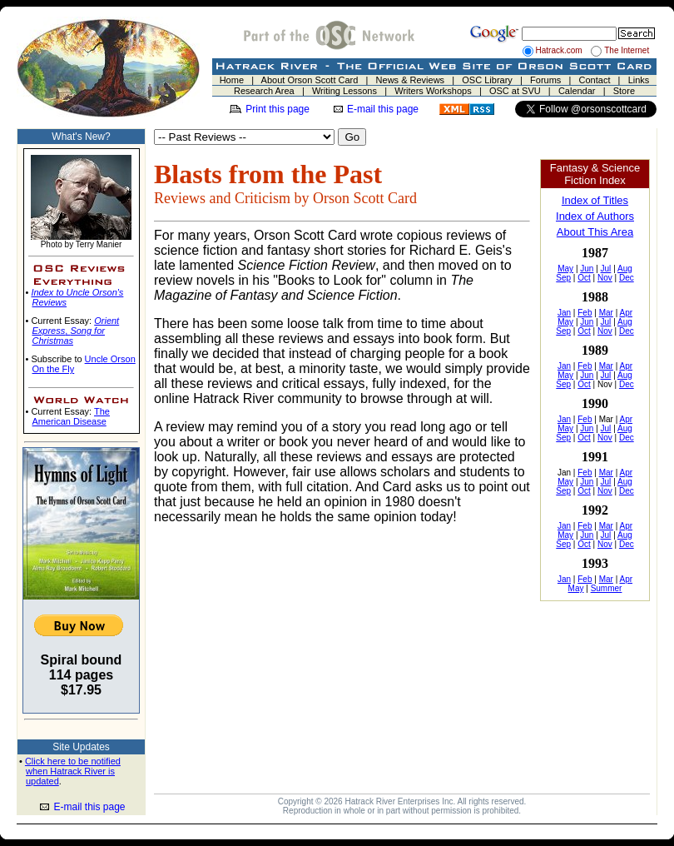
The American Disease (71, 416)
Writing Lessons (344, 91)
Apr (625, 312)
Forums (545, 80)
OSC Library (487, 80)
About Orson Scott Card (310, 80)
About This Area (595, 232)
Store (624, 91)
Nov (604, 277)
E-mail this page (383, 109)
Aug (624, 268)
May (565, 268)
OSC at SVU (515, 91)
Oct (584, 277)
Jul (606, 268)
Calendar (577, 91)
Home (232, 80)
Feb (584, 312)
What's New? (81, 136)
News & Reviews (410, 80)
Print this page (277, 109)
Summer (606, 588)
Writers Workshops (433, 91)
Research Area (264, 91)
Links (639, 80)
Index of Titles (595, 200)
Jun (586, 268)
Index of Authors (595, 216)
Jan (564, 312)
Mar (606, 312)
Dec (626, 277)
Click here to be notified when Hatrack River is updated (73, 771)
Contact (595, 80)
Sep (563, 277)
